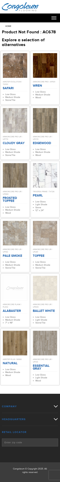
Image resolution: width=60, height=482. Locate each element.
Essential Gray (41, 367)
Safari (8, 88)
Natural (10, 363)
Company (9, 406)
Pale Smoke (12, 255)
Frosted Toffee (10, 199)
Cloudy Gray (14, 143)
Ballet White (44, 310)
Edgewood (42, 143)
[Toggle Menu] (53, 17)
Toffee (38, 255)
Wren (37, 85)
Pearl (38, 195)
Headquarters (14, 419)
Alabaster (12, 310)
